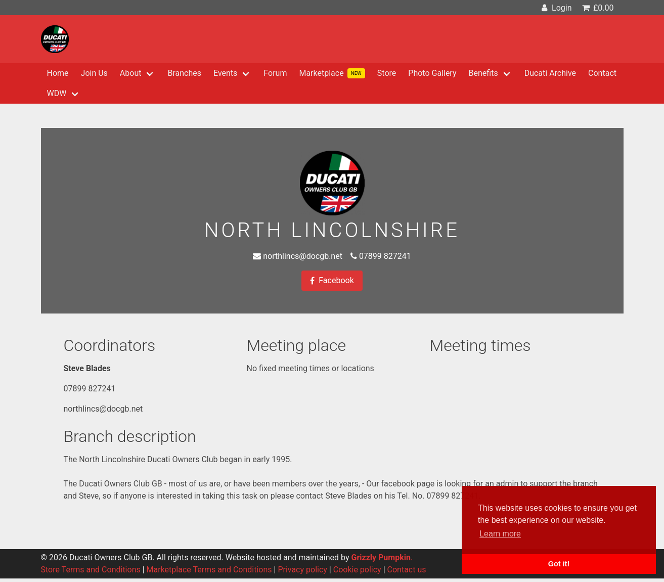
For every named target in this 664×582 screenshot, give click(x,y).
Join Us (94, 73)
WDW (57, 93)
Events (225, 73)
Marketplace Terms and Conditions (209, 569)
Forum (275, 73)
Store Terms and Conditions (91, 569)
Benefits (483, 73)
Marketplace (332, 73)
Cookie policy (357, 569)
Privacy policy (302, 569)
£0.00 (597, 8)
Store (386, 73)
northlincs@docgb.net (302, 256)
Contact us (406, 569)
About (131, 73)
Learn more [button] (500, 533)
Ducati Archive (550, 73)
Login (556, 8)
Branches (184, 73)
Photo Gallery (432, 73)
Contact (602, 73)
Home (58, 73)
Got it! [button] (558, 564)
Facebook (331, 281)
